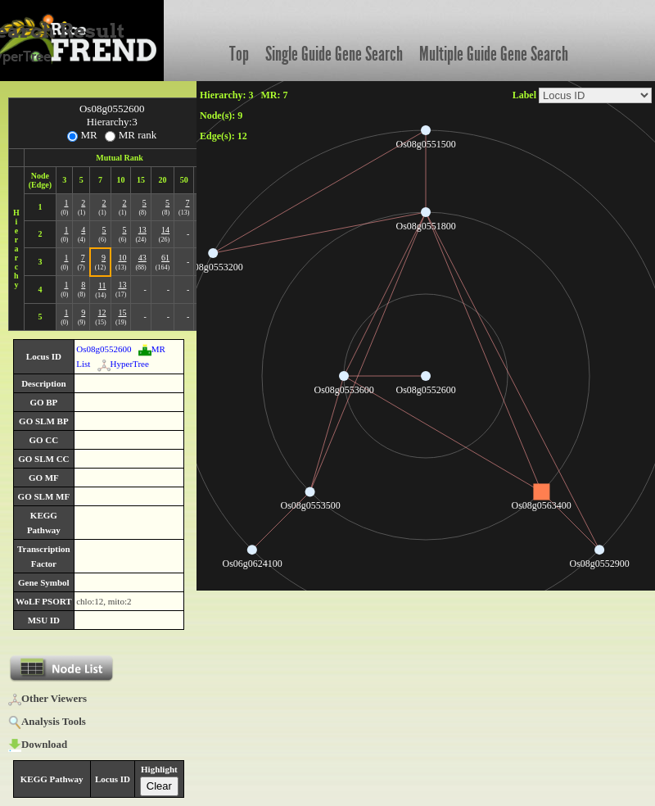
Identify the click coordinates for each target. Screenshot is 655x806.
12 (102, 312)
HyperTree (123, 364)
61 (165, 257)
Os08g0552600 (103, 349)
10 (122, 257)
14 (165, 229)
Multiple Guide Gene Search (493, 54)
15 (122, 312)
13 (142, 229)
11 (102, 285)
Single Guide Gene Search (334, 54)
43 (142, 257)
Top (239, 54)
